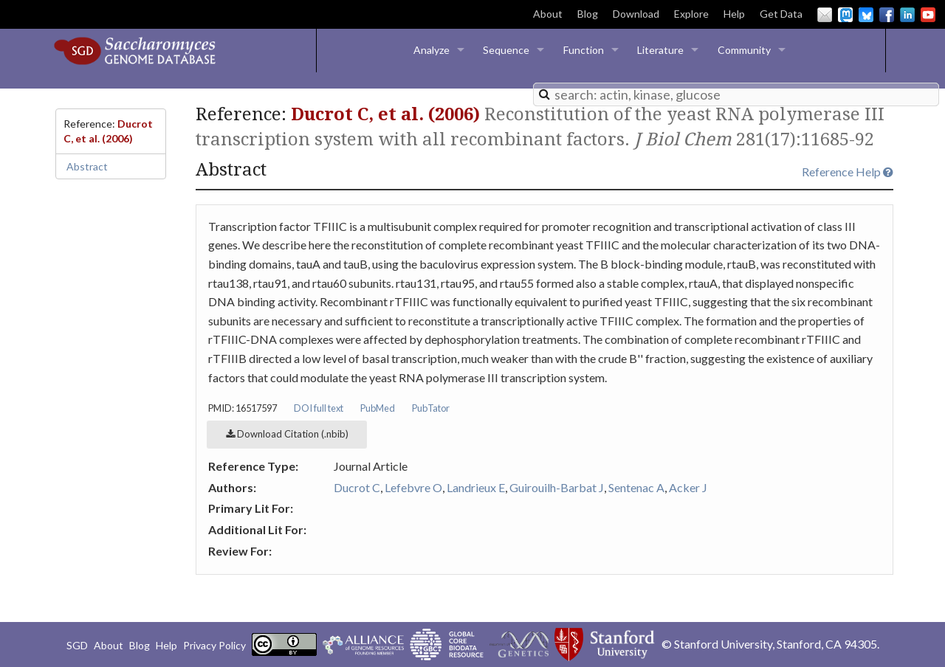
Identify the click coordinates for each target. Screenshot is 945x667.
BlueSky (866, 14)
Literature (660, 50)
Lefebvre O (413, 487)
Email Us (824, 14)
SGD (77, 645)
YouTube (928, 14)
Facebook (886, 14)
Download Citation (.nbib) (287, 434)
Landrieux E (476, 487)
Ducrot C (357, 487)
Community (744, 50)
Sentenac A (636, 487)
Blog (587, 13)
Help (734, 13)
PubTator (431, 408)
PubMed (377, 408)
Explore (691, 13)
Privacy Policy (214, 645)
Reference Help (847, 172)
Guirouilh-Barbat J (556, 487)
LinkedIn (907, 14)
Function (583, 50)
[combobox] (736, 94)
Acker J (688, 487)
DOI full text (318, 408)
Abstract (87, 166)
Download (636, 13)
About (548, 13)
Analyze (431, 50)
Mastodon (845, 14)
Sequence (506, 50)
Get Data (781, 13)
